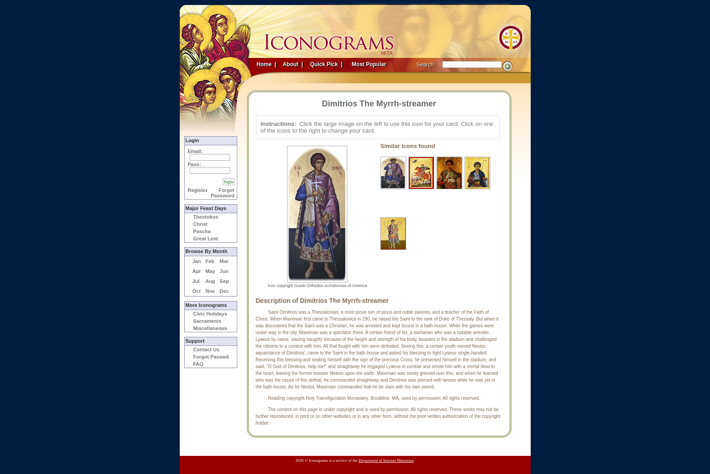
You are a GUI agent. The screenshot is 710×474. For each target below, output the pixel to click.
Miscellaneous (210, 328)
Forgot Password (223, 192)
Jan (196, 261)
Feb (210, 261)
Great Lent (205, 238)
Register (198, 190)
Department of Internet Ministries (386, 460)
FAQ (198, 364)
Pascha (202, 231)
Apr (196, 271)
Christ (200, 224)
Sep (224, 281)
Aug (210, 281)
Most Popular (369, 64)
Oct (196, 291)
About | (292, 64)
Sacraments (207, 321)
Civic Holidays (210, 313)
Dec (224, 291)
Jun (224, 271)
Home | (266, 64)
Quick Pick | (326, 64)
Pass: (194, 164)
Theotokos (206, 217)
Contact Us (206, 349)
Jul (196, 281)
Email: (195, 151)
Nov (210, 291)
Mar (224, 261)
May (210, 271)
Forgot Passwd (211, 356)
